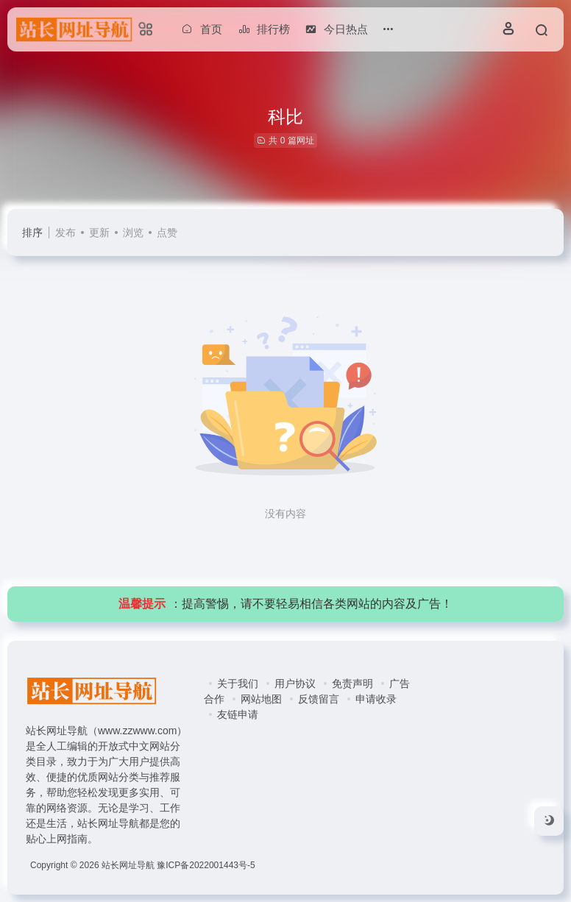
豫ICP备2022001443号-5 (206, 865)
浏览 (133, 232)
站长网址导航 (128, 865)
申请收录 (376, 699)
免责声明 (352, 683)
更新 (99, 232)
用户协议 (295, 683)
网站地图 (261, 699)
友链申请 (237, 714)
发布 (65, 232)
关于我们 (237, 683)
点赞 (167, 232)
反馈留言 (318, 699)
